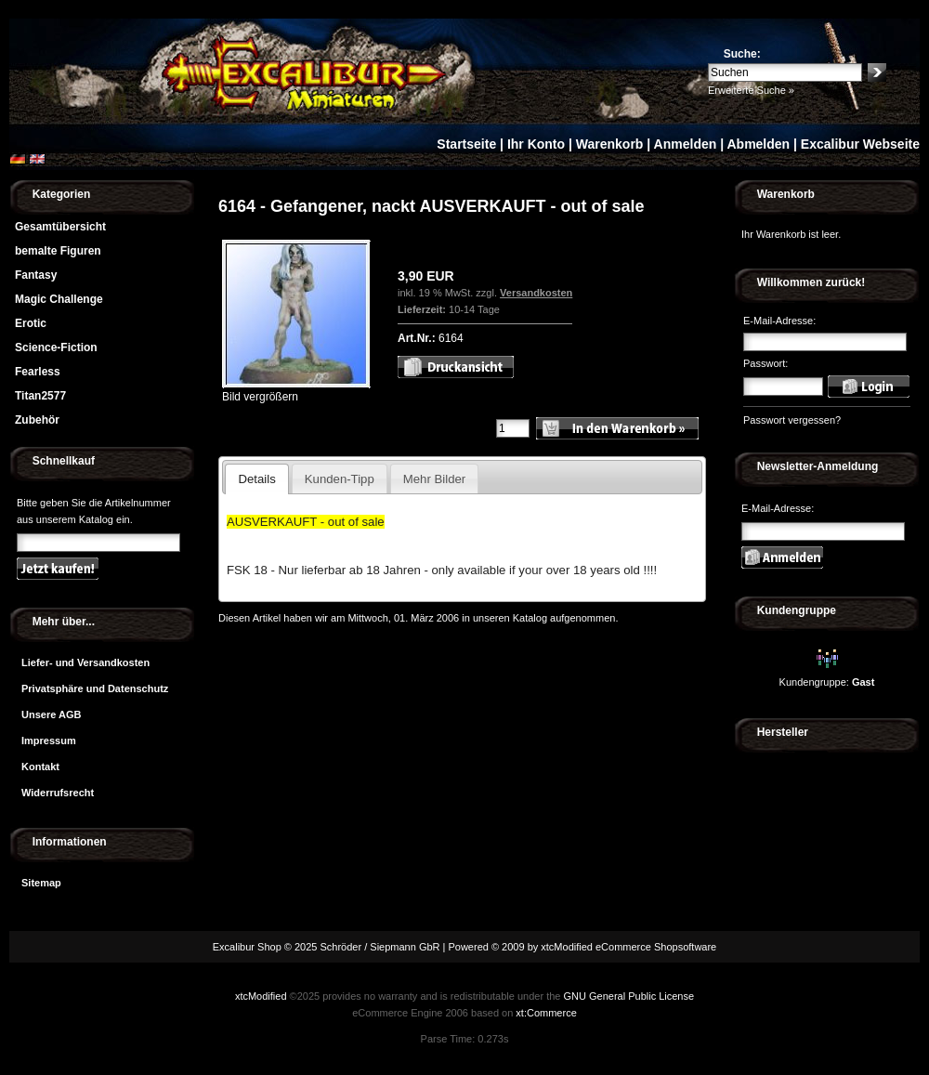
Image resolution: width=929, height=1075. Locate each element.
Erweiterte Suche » (751, 90)
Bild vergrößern (296, 390)
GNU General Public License (628, 996)
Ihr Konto (536, 144)
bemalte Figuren (58, 250)
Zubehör (37, 419)
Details (256, 479)
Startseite (466, 144)
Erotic (30, 323)
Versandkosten (536, 292)
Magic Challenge (59, 299)
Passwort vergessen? (792, 420)
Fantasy (36, 275)
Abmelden (758, 144)
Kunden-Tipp (339, 479)
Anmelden (685, 144)
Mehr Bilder (434, 479)
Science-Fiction (56, 347)
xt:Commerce (546, 1012)
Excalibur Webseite (860, 144)
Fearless (37, 371)
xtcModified (261, 996)
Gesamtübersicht (60, 226)
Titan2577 (40, 395)
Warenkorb (610, 144)
